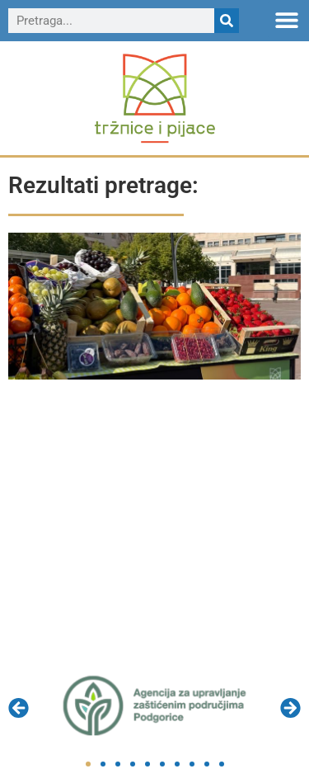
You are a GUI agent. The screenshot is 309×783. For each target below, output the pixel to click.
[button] (286, 19)
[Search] (226, 20)
